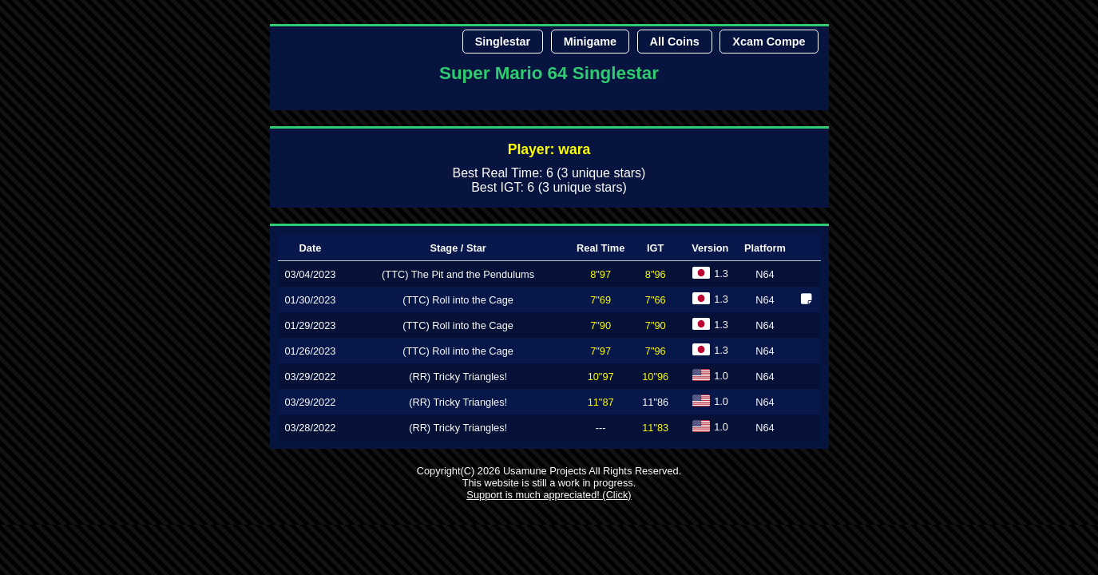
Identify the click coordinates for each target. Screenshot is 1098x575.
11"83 (655, 428)
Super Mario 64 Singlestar (549, 73)
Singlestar (503, 41)
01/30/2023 (309, 300)
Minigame (590, 41)
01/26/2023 (309, 351)
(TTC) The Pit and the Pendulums (458, 274)
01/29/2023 (309, 325)
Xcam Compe (768, 41)
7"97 (600, 351)
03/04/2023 (309, 274)
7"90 (600, 325)
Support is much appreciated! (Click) (548, 495)
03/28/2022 (309, 428)
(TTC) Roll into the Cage (457, 300)
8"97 (600, 274)
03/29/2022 (309, 377)
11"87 (601, 402)
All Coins (675, 41)
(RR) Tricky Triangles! (458, 377)
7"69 (600, 300)
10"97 (601, 377)
